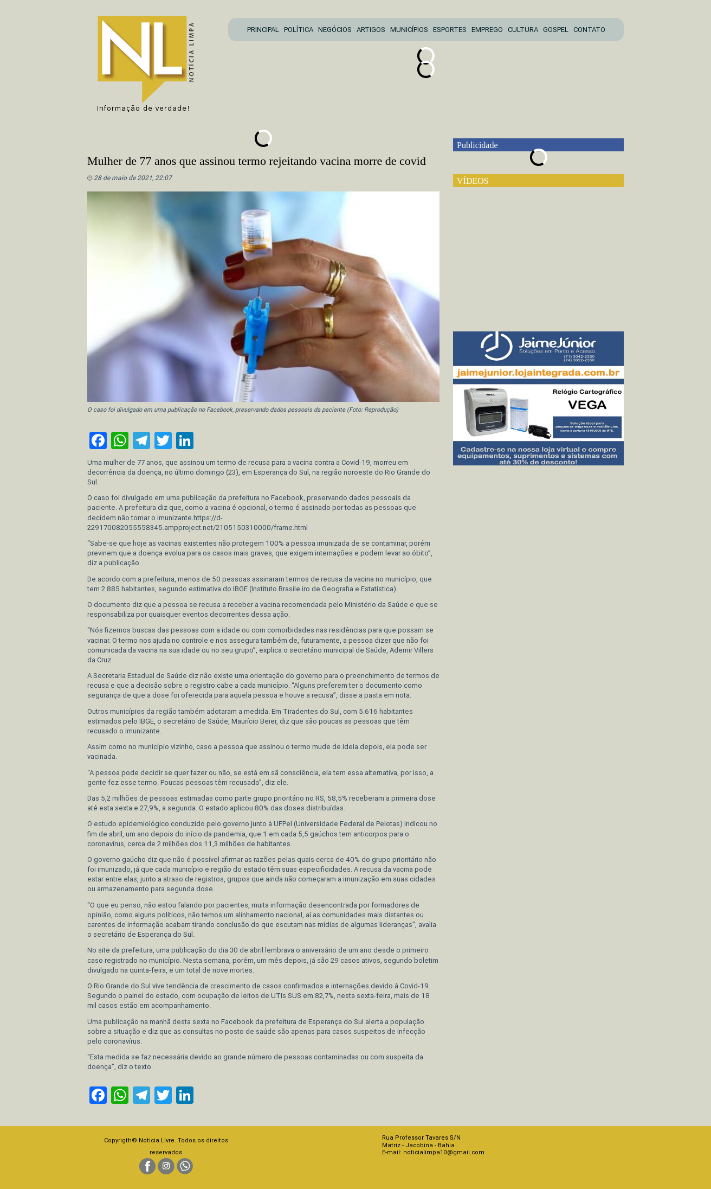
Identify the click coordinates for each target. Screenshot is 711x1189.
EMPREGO (487, 29)
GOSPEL (555, 29)
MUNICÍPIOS (409, 29)
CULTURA (523, 29)
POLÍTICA (298, 29)
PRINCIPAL (263, 29)
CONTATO (589, 29)
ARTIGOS (371, 29)
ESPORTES (450, 29)
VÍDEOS (473, 181)
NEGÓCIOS (335, 29)
